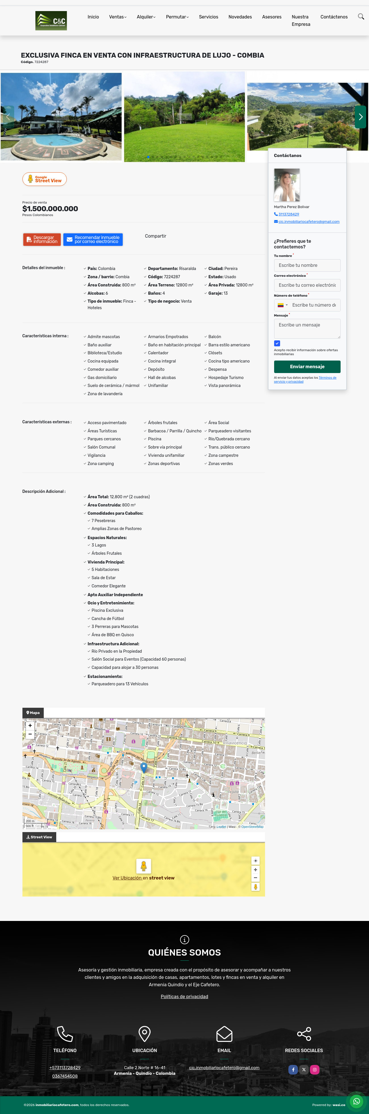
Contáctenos (334, 17)
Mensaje (282, 315)
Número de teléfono (291, 295)
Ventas (116, 17)
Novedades (240, 17)
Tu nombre (284, 255)
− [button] (30, 734)
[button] (148, 157)
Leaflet (221, 826)
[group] (61, 117)
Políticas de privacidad (184, 996)
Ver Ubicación (127, 878)
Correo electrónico (291, 275)
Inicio (93, 17)
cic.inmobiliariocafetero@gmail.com (309, 221)
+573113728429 (65, 1067)
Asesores (272, 17)
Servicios (208, 17)
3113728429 (289, 214)
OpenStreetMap (252, 826)
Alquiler (145, 17)
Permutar (176, 17)
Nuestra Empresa (301, 20)
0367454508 (65, 1076)
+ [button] (30, 726)
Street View (45, 179)
